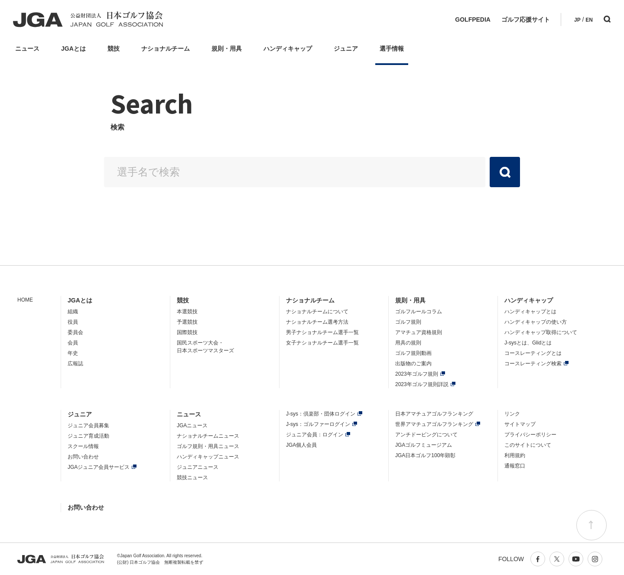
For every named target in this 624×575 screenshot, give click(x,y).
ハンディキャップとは (530, 312)
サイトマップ (520, 424)
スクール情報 (83, 446)
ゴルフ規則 (408, 322)
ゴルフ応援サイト (525, 19)
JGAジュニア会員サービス (99, 467)
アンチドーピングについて (426, 435)
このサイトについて (527, 445)
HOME (25, 300)
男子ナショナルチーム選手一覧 (322, 332)
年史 (73, 353)
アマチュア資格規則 (418, 332)
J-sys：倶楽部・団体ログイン (320, 414)
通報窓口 (514, 466)
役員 (73, 322)
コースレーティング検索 (533, 364)
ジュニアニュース (197, 467)
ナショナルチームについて (317, 312)
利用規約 (514, 455)
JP (577, 20)
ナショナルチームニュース (208, 436)
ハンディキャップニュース (208, 457)
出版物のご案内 (413, 364)
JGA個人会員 (301, 445)
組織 (73, 312)
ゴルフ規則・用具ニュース (208, 446)
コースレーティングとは (533, 353)
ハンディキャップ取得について (540, 332)
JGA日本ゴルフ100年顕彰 (425, 455)
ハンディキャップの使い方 (535, 322)
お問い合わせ (83, 457)
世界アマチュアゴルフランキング (434, 424)
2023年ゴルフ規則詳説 (421, 384)
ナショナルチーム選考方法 (317, 322)
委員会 (75, 332)
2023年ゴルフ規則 (416, 374)
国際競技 (187, 332)
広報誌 (75, 364)
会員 (73, 343)
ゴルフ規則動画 (413, 353)
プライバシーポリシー (530, 435)
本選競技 (187, 312)
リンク (512, 414)
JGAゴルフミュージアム (423, 445)
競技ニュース (192, 477)
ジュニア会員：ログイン (314, 435)
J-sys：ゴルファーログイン (318, 424)
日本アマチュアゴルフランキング (434, 414)
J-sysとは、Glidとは (528, 343)
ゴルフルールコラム (418, 312)
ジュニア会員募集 (88, 425)
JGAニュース (192, 425)
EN (589, 20)
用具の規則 (408, 343)
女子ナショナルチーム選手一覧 (322, 343)
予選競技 (187, 322)
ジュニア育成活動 (88, 436)
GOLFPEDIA (473, 19)
